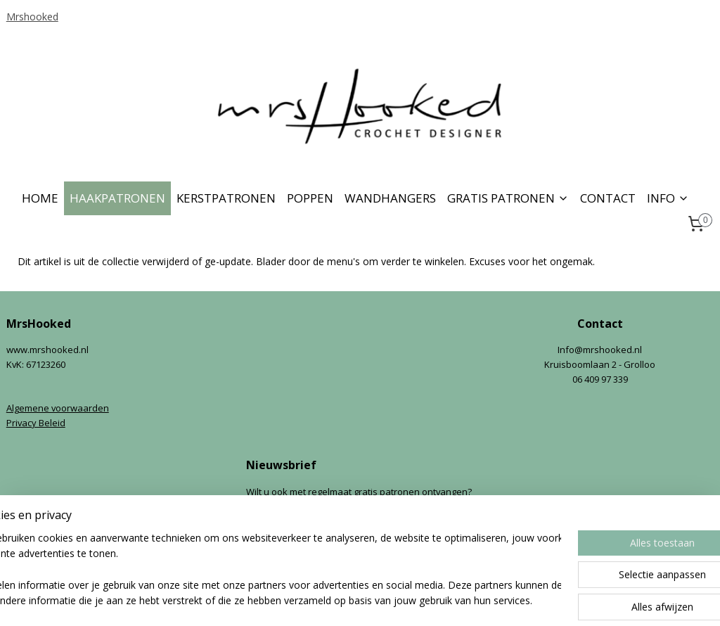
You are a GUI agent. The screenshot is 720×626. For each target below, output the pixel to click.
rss (332, 600)
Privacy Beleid (35, 422)
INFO (668, 198)
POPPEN (310, 198)
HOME (40, 198)
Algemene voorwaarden (57, 408)
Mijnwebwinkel (508, 600)
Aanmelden (283, 538)
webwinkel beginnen (386, 600)
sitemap (303, 600)
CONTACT (608, 198)
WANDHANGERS (390, 198)
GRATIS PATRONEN (508, 198)
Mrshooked (32, 16)
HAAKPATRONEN (117, 198)
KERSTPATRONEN (226, 198)
